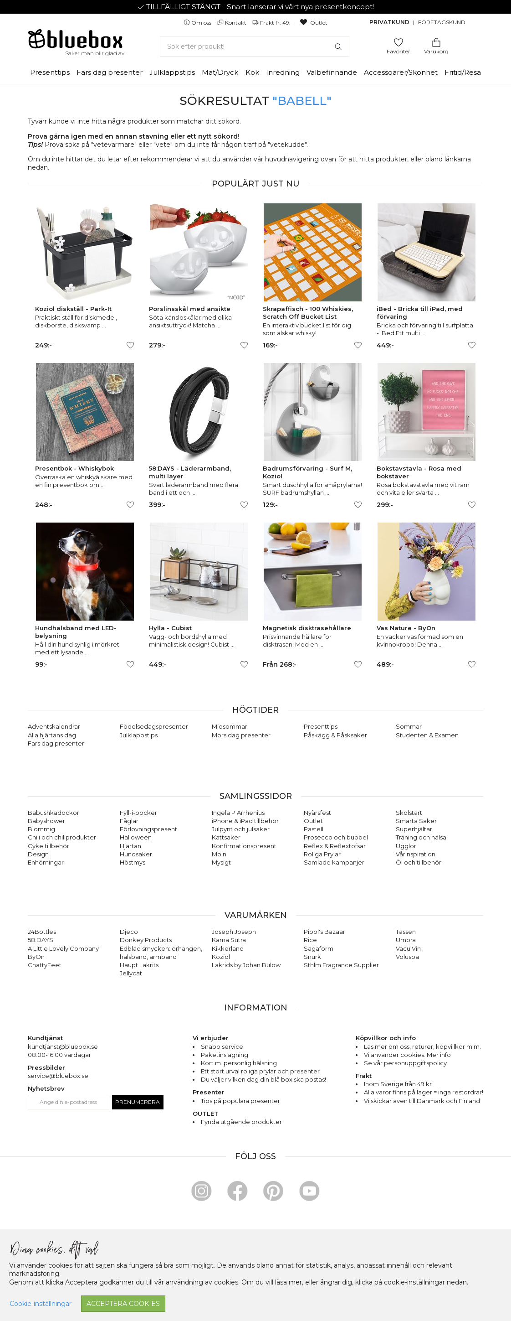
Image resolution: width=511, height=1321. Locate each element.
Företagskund (441, 22)
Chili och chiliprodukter (62, 837)
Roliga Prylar (322, 854)
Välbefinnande (332, 72)
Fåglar (129, 820)
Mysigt (221, 862)
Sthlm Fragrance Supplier (341, 965)
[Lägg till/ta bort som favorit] (130, 345)
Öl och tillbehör (418, 862)
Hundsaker (136, 854)
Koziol (221, 956)
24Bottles (42, 931)
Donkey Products (146, 939)
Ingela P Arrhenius (238, 812)
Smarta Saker (416, 820)
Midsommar (229, 726)
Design (38, 854)
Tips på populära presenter (240, 1100)
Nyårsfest (317, 812)
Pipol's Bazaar (324, 931)
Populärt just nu (256, 184)
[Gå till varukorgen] (436, 42)
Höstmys (132, 862)
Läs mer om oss (386, 1046)
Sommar (409, 726)
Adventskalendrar (54, 726)
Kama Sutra (229, 939)
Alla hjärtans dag (52, 735)
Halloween (136, 837)
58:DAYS (40, 939)
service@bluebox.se (58, 1075)
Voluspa (407, 956)
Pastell (313, 829)
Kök (252, 72)
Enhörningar (46, 862)
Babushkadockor (53, 812)
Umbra (406, 939)
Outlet (313, 22)
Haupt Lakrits (139, 965)
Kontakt (232, 22)
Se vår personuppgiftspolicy (405, 1063)
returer (422, 1046)
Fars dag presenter (110, 72)
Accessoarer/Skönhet (401, 72)
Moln (219, 854)
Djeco (129, 931)
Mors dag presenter (241, 735)
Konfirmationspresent (244, 846)
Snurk (312, 956)
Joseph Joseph (234, 931)
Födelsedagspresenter (154, 726)
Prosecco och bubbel (336, 837)
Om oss (198, 22)
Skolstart (409, 812)
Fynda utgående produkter (241, 1121)
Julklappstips (172, 72)
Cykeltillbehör (48, 846)
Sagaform (318, 948)
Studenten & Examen (427, 735)
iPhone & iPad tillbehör (245, 820)
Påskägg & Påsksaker (335, 735)
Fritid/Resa (463, 72)
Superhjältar (414, 829)
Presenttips (50, 72)
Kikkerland (228, 948)
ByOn (36, 956)
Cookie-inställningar (41, 1304)
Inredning (283, 72)
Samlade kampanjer (334, 862)
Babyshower (46, 820)
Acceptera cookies (123, 1304)
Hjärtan (130, 846)
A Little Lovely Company (63, 948)
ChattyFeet (44, 965)
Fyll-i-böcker (138, 812)
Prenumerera (137, 1101)
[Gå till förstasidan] (75, 42)
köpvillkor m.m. (458, 1046)
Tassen (406, 931)
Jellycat (131, 973)
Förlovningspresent (148, 829)
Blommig (41, 829)
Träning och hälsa (421, 837)
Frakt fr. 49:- (273, 22)
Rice (310, 939)
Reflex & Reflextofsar (335, 846)
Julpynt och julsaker (241, 829)
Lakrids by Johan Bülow (246, 965)
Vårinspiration (415, 854)
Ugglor (406, 846)
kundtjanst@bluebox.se (63, 1046)
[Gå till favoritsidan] (398, 42)
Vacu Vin (408, 948)
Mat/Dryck (220, 72)
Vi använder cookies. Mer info (407, 1054)
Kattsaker (226, 837)
